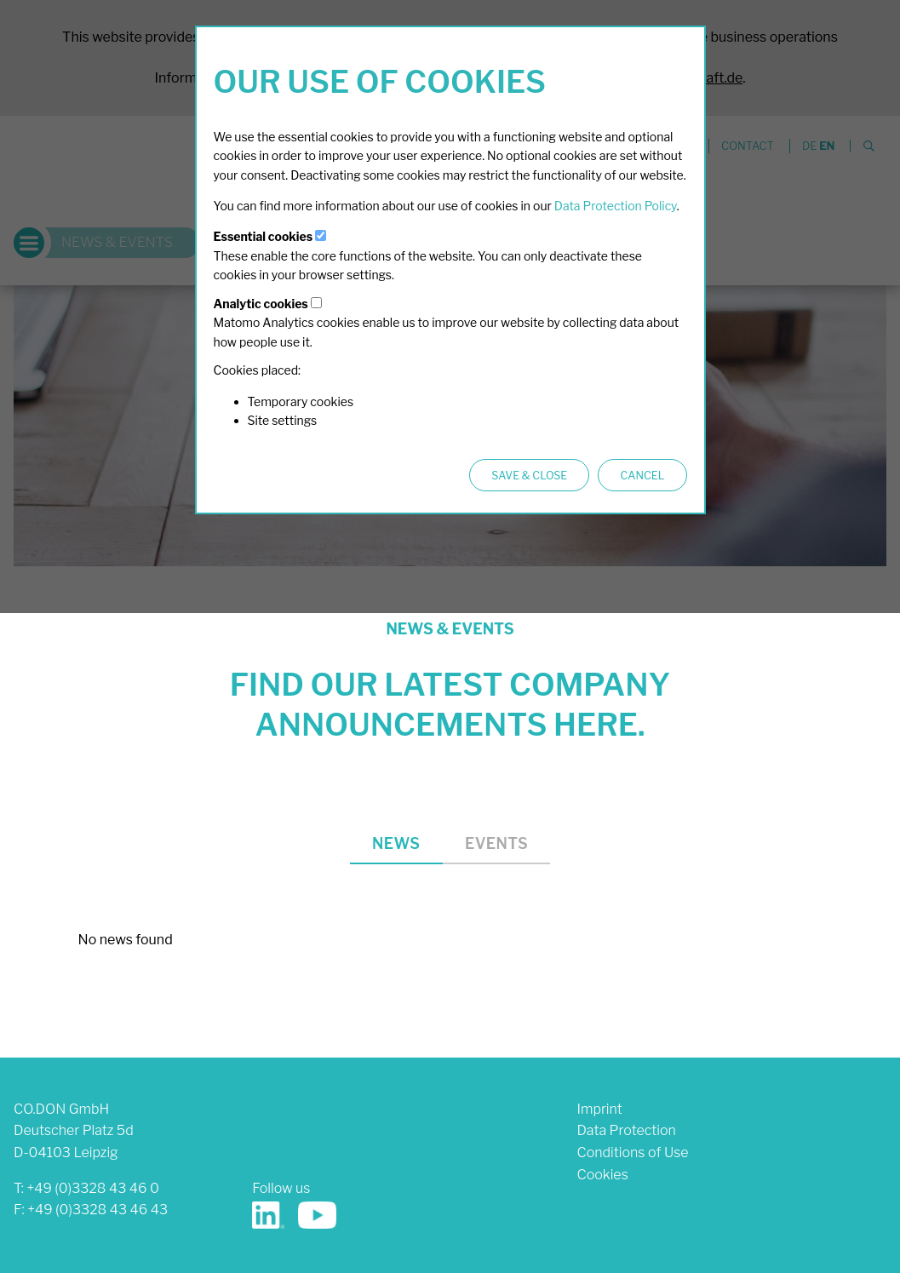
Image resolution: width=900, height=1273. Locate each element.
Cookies (602, 1175)
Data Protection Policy (615, 205)
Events (496, 843)
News (396, 843)
